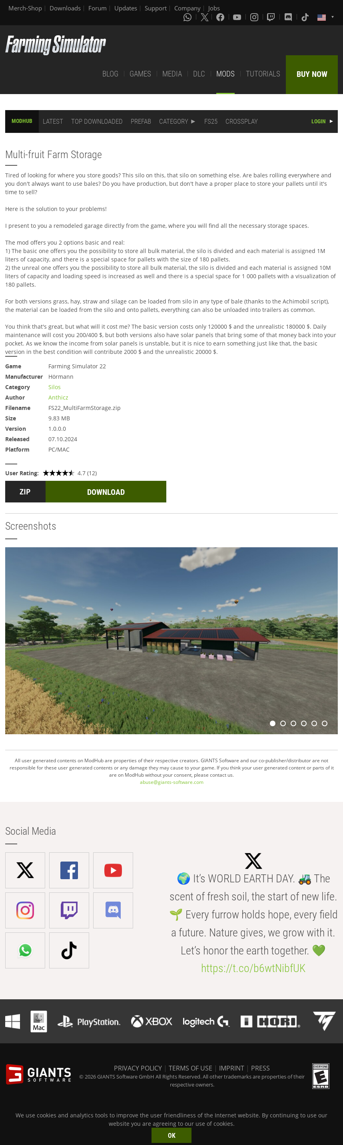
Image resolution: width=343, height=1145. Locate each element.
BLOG (110, 73)
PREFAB (141, 121)
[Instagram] (255, 16)
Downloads (65, 8)
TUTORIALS (263, 73)
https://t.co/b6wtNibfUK (253, 968)
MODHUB (22, 121)
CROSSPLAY (241, 121)
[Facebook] (221, 16)
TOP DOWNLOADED (97, 121)
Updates (125, 8)
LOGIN (318, 121)
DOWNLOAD (106, 492)
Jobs (214, 8)
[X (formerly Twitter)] (205, 16)
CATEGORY (173, 121)
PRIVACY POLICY (138, 1068)
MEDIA (172, 73)
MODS (225, 73)
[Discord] (289, 16)
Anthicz (58, 397)
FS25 (210, 121)
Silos (54, 387)
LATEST (53, 121)
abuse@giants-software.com (171, 782)
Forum (97, 8)
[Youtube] (238, 16)
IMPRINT (231, 1068)
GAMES (140, 73)
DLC (199, 73)
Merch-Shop (25, 8)
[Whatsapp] (188, 16)
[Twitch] (272, 16)
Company (187, 8)
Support (156, 8)
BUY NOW (312, 74)
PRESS (260, 1068)
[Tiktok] (306, 16)
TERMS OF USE (190, 1068)
